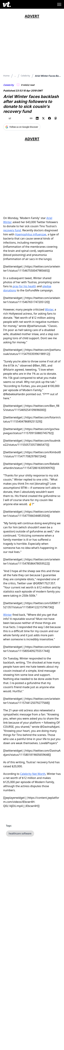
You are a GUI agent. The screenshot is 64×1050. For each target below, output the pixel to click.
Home (6, 75)
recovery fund (12, 230)
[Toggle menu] (59, 4)
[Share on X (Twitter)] (43, 118)
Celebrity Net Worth (33, 774)
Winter (49, 309)
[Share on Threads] (55, 118)
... (15, 75)
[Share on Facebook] (49, 118)
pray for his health (24, 286)
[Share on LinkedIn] (37, 118)
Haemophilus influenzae (30, 234)
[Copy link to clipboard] (31, 118)
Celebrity (25, 75)
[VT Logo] (7, 4)
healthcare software (20, 833)
